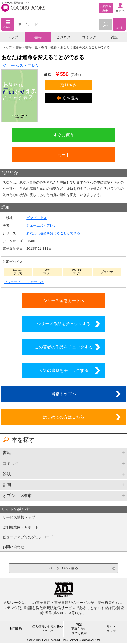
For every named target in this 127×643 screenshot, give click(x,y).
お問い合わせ (13, 547)
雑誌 (114, 37)
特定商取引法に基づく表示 (79, 629)
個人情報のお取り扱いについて (47, 629)
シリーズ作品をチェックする (64, 323)
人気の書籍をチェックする (63, 370)
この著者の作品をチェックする (64, 347)
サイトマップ (111, 629)
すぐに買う (63, 134)
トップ (12, 37)
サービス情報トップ (19, 517)
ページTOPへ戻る (63, 568)
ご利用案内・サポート (21, 527)
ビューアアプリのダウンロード (28, 537)
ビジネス (63, 37)
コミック (89, 37)
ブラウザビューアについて (24, 282)
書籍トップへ (63, 393)
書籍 (38, 37)
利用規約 (16, 629)
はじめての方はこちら (63, 417)
